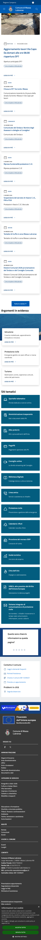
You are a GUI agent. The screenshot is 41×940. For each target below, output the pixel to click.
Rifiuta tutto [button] (20, 932)
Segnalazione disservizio (10, 886)
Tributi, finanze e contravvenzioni (13, 811)
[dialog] (20, 922)
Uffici (3, 763)
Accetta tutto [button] (20, 927)
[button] (20, 937)
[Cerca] (36, 9)
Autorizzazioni (6, 819)
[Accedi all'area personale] (33, 2)
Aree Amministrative (8, 760)
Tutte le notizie (20, 303)
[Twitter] (10, 747)
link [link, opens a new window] (8, 923)
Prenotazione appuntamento (11, 883)
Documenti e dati (7, 773)
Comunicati (9, 121)
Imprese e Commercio (9, 791)
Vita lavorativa (6, 788)
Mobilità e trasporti (8, 796)
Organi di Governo (7, 758)
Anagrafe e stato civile (9, 783)
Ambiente (4, 814)
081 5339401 (19, 873)
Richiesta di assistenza (9, 891)
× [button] (38, 907)
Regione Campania (9, 2)
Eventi (3, 844)
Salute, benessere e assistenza (12, 816)
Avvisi (8, 83)
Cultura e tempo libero (9, 786)
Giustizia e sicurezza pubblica (11, 809)
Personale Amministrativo (10, 770)
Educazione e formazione (10, 806)
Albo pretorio (6, 904)
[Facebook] (5, 747)
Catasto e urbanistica (8, 793)
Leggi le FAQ (5, 888)
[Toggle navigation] (4, 9)
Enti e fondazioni (7, 765)
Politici (3, 768)
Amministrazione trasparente (11, 901)
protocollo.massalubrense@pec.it (17, 870)
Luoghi (3, 847)
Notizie (10, 44)
